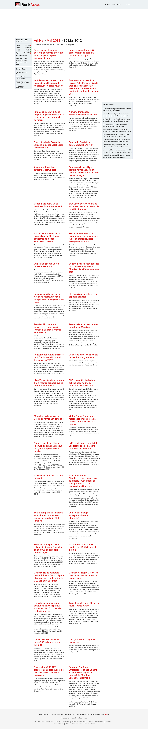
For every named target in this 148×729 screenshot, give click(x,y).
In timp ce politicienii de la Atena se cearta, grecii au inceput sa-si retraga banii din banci (49, 298)
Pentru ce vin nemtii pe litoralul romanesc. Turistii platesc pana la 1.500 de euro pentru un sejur (84, 171)
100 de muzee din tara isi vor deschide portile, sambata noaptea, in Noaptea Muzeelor (49, 83)
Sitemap (108, 722)
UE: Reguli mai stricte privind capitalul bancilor (83, 295)
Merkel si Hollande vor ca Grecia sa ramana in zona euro (49, 417)
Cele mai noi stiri (65, 718)
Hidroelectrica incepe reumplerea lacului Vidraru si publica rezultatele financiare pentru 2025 (115, 146)
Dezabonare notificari (78, 722)
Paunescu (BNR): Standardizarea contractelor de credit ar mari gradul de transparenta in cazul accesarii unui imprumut (83, 481)
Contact (127, 4)
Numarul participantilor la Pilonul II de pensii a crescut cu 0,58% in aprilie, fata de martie (48, 447)
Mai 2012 (53, 40)
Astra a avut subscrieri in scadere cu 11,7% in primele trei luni (83, 547)
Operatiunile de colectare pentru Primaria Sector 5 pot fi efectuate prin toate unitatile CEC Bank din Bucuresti (49, 576)
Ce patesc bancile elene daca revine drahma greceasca (83, 356)
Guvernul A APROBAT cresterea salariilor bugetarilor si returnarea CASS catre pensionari (49, 671)
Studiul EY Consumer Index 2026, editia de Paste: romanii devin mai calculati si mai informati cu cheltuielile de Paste (116, 141)
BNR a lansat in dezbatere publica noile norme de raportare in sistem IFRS (82, 383)
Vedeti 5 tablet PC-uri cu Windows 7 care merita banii (48, 205)
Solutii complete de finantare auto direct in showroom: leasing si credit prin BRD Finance (48, 516)
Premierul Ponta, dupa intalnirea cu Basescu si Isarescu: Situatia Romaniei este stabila (47, 328)
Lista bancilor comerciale (23, 87)
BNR (106, 714)
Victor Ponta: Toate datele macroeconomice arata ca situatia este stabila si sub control (82, 420)
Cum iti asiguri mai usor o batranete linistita (46, 265)
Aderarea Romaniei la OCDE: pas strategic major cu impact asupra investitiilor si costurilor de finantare (116, 136)
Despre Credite (23, 76)
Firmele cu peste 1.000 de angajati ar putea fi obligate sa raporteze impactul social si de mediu (49, 116)
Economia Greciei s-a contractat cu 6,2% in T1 (81, 143)
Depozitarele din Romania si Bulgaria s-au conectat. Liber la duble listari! (48, 145)
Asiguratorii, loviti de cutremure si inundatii (45, 168)
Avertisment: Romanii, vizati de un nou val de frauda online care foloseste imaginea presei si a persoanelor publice (117, 151)
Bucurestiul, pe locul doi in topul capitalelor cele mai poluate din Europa (82, 53)
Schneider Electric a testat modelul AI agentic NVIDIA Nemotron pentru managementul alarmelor (115, 125)
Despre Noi (66, 722)
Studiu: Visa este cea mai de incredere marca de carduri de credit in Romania (84, 206)
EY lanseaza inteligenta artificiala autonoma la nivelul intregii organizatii (117, 110)
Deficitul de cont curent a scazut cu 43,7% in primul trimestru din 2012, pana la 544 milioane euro (47, 607)
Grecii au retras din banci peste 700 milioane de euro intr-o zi (47, 642)
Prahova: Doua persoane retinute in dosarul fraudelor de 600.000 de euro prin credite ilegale (48, 548)
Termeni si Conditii (89, 724)
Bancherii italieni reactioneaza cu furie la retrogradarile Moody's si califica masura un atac (84, 267)
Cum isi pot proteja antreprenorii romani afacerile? (79, 515)
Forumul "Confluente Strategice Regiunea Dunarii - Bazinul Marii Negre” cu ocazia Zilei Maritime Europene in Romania (83, 672)
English (74, 718)
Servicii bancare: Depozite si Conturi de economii (23, 82)
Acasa (107, 4)
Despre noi (116, 4)
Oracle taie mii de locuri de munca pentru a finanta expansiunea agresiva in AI (116, 156)
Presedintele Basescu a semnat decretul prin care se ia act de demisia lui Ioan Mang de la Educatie (83, 237)
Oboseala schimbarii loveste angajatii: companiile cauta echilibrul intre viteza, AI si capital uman (117, 130)
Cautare (85, 718)
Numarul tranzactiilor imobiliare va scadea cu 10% (83, 113)
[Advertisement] (74, 23)
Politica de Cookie (58, 724)
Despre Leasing (23, 78)
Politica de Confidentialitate (74, 724)
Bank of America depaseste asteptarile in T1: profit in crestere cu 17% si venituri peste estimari (117, 115)
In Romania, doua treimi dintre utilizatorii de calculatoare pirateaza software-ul (84, 446)
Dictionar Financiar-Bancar (23, 73)
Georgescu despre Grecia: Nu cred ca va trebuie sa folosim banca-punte (83, 575)
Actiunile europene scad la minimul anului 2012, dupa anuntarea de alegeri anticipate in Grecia (47, 237)
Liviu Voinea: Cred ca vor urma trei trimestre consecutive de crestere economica (49, 383)
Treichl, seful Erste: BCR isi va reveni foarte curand (84, 604)
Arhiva (38, 40)
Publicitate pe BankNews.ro (95, 722)
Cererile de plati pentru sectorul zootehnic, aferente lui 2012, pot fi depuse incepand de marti (48, 54)
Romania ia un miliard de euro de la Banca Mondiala (83, 325)
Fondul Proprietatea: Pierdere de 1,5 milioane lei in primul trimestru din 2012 (49, 357)
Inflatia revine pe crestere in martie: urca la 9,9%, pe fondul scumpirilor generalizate (116, 120)
